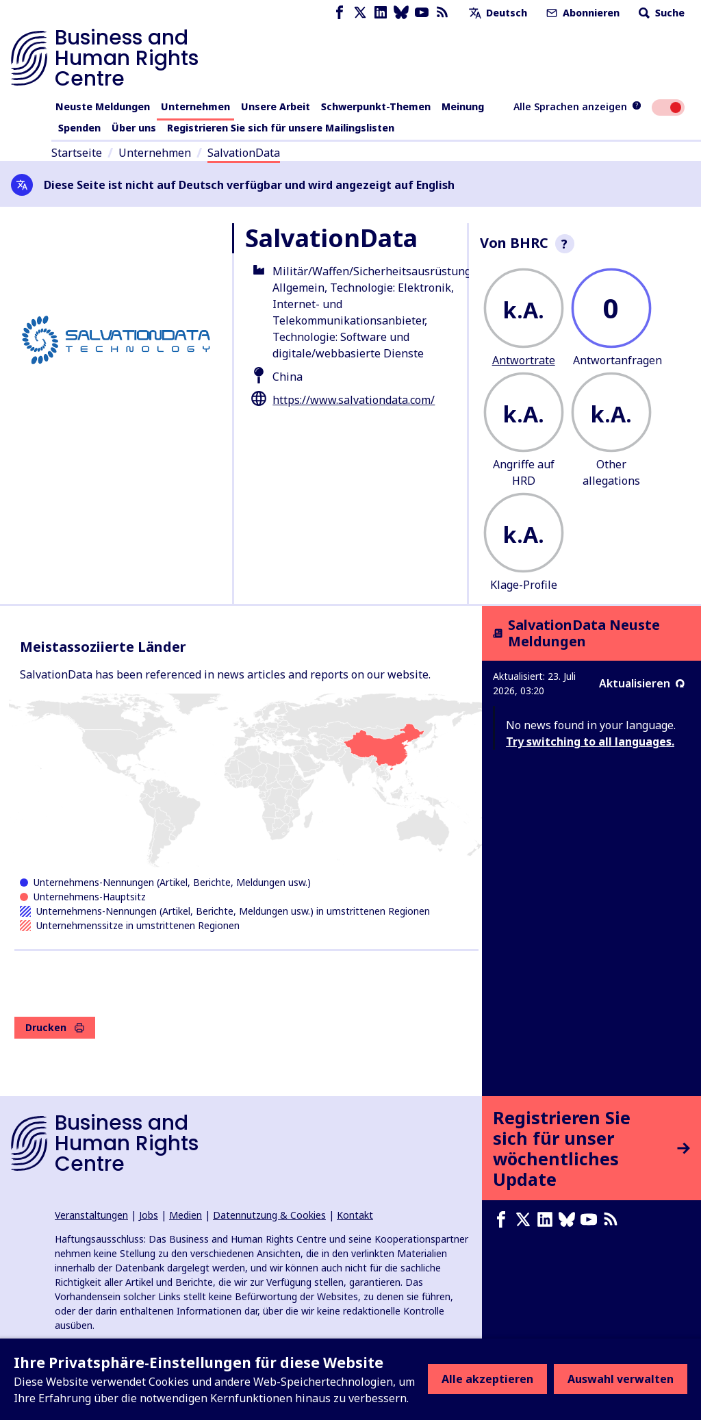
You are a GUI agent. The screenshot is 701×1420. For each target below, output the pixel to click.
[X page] (360, 12)
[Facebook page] (339, 12)
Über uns (134, 127)
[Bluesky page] (401, 12)
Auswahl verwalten (621, 1378)
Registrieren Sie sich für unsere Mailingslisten (280, 127)
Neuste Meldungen (102, 106)
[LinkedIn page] (380, 12)
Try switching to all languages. (590, 741)
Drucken (54, 1027)
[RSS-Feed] (442, 12)
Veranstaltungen (91, 1214)
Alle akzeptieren (487, 1378)
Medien (185, 1214)
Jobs (148, 1214)
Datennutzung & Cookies (269, 1214)
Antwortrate (523, 360)
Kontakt (355, 1214)
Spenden (79, 127)
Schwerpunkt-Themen (376, 106)
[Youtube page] (421, 12)
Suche (660, 12)
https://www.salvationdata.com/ (353, 399)
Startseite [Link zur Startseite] (76, 152)
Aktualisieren (642, 683)
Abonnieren (582, 12)
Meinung (463, 106)
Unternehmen (195, 106)
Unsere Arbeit (275, 106)
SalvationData (243, 152)
